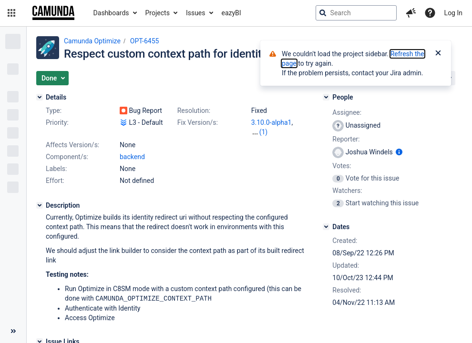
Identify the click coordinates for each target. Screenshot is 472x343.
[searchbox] (356, 12)
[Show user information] (399, 152)
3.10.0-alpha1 (271, 122)
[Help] (430, 12)
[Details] (39, 97)
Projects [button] (157, 13)
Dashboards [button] (111, 13)
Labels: (56, 168)
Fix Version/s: (197, 122)
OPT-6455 (144, 41)
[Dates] (326, 226)
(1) (263, 132)
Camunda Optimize (92, 41)
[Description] (39, 205)
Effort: (55, 180)
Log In (453, 13)
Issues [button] (195, 13)
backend (132, 157)
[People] (326, 97)
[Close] (438, 54)
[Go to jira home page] (53, 12)
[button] (11, 12)
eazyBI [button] (231, 13)
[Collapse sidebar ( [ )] (13, 331)
